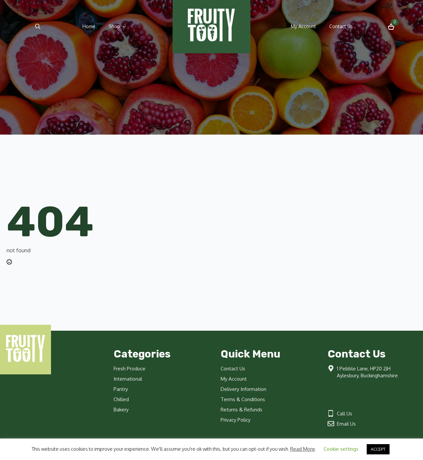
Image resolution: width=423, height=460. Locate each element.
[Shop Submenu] (126, 26)
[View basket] (391, 26)
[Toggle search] (37, 26)
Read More (302, 449)
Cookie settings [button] (341, 449)
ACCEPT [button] (378, 449)
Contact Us (341, 26)
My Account (303, 26)
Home (88, 26)
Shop (114, 26)
